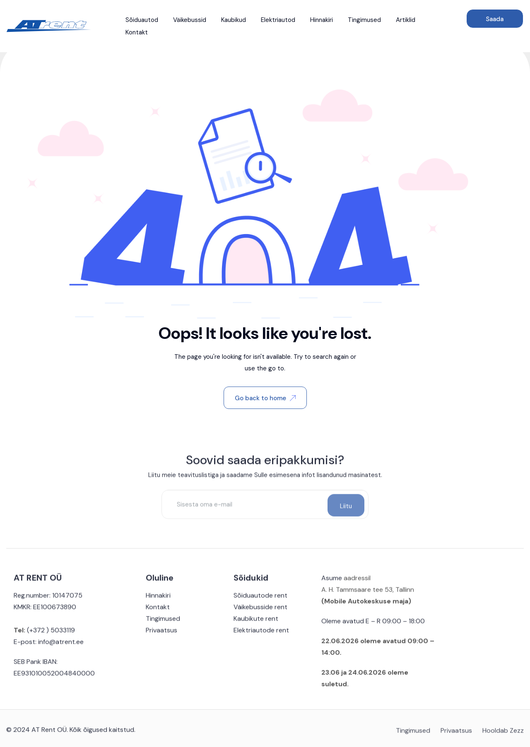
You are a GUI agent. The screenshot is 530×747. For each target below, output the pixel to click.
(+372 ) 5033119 (50, 633)
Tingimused (364, 20)
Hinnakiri (321, 20)
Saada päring (494, 21)
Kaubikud (233, 20)
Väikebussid (189, 20)
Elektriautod (278, 20)
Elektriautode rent (261, 633)
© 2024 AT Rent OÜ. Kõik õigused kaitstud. (70, 732)
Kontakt (136, 32)
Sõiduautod (141, 20)
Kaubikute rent (256, 621)
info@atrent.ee (61, 645)
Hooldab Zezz (503, 734)
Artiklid (405, 20)
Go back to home (265, 398)
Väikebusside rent (260, 610)
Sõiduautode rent (260, 598)
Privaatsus (161, 633)
